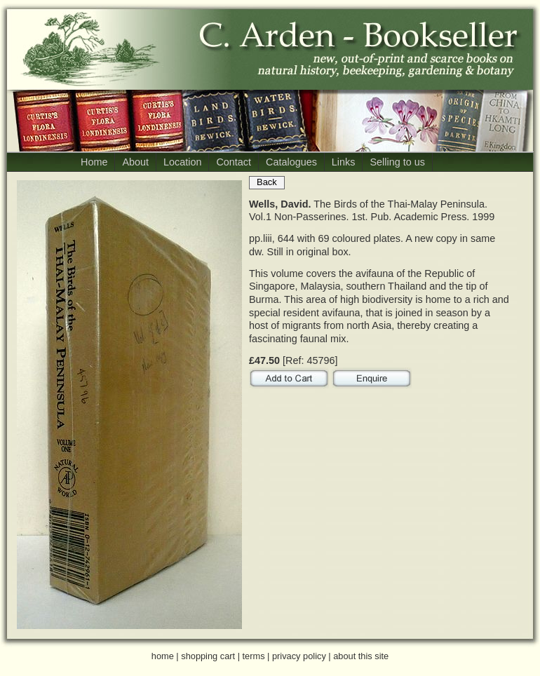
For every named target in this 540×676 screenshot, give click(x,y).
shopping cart (208, 656)
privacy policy (299, 656)
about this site (361, 656)
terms (254, 656)
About (135, 162)
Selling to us (397, 162)
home (162, 656)
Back (267, 182)
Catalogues (291, 162)
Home (94, 162)
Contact (233, 162)
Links (344, 162)
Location (182, 162)
